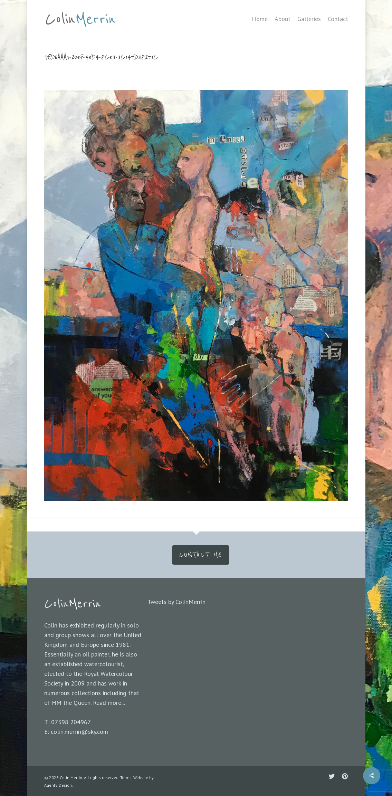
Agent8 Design (58, 785)
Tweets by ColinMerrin (176, 602)
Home (260, 19)
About (282, 19)
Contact (338, 19)
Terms (126, 777)
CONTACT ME (200, 555)
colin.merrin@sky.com (79, 732)
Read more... (109, 703)
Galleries (309, 19)
